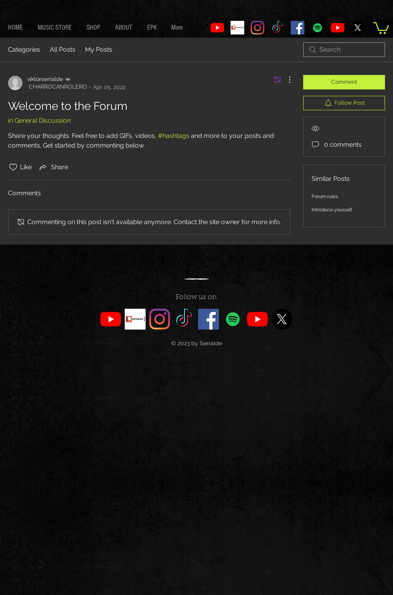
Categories (24, 49)
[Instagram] (257, 27)
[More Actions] (285, 80)
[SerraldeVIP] (217, 27)
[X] (358, 27)
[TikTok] (277, 27)
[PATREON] (237, 27)
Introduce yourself (332, 209)
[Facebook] (297, 27)
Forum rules (325, 196)
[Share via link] (53, 167)
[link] (381, 27)
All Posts (62, 49)
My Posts (98, 49)
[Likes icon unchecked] (13, 167)
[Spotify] (317, 27)
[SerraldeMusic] (337, 27)
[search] (344, 49)
